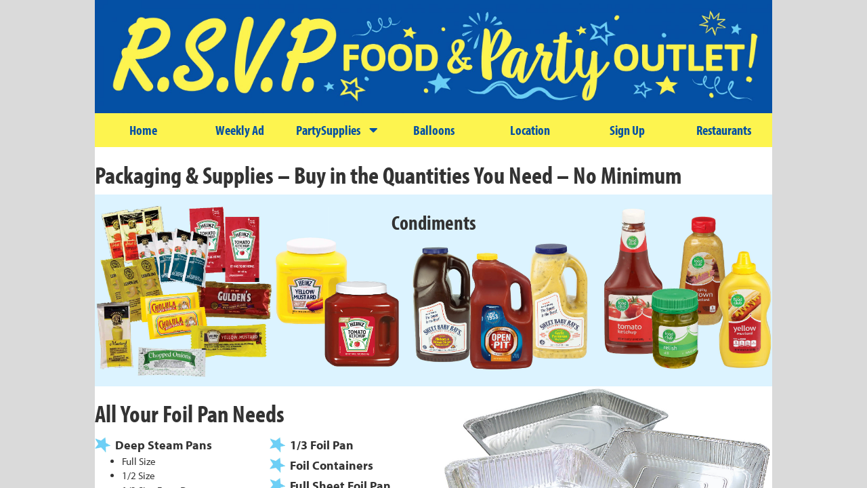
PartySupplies (336, 129)
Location (530, 129)
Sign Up (627, 129)
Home (143, 129)
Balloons (433, 129)
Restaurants (723, 129)
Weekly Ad (239, 129)
